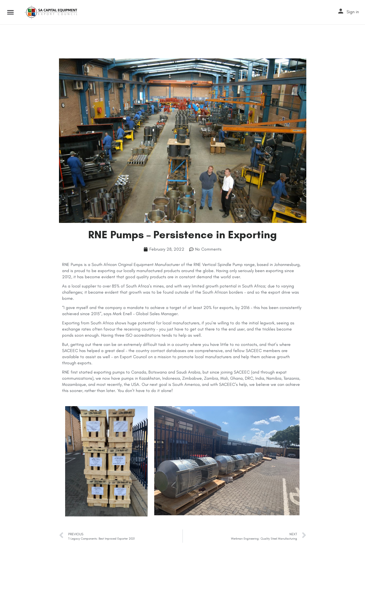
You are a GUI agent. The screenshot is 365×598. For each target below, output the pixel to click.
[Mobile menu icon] (10, 12)
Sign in (353, 11)
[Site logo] (51, 12)
